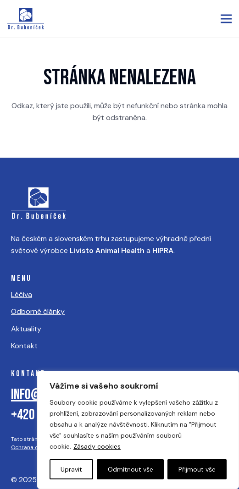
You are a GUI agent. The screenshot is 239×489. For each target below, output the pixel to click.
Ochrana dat (27, 447)
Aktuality (26, 329)
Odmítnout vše (130, 469)
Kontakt (24, 346)
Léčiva (21, 294)
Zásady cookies (97, 446)
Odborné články (38, 311)
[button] (226, 18)
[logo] (25, 18)
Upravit (71, 469)
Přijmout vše (197, 469)
